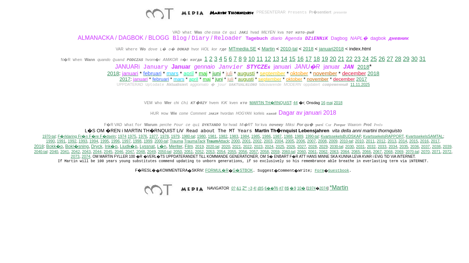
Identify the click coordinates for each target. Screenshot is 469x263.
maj (329, 102)
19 (325, 59)
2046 (119, 151)
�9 (293, 188)
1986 (266, 136)
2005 (289, 141)
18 (317, 59)
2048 (140, 151)
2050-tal (164, 152)
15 (292, 59)
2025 (279, 146)
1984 (244, 136)
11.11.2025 (360, 84)
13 (276, 59)
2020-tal (212, 147)
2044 (97, 151)
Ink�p (111, 146)
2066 (366, 151)
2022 (247, 146)
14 (284, 59)
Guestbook (338, 170)
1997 (126, 141)
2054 (221, 151)
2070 (425, 151)
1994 (93, 141)
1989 (298, 136)
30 (414, 59)
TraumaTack (194, 141)
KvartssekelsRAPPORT (383, 136)
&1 (238, 188)
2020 (225, 146)
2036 (414, 146)
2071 (436, 151)
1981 (212, 136)
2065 (355, 151)
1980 (201, 136)
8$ (287, 188)
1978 (164, 136)
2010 (359, 141)
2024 (269, 146)
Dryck (96, 146)
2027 (301, 146)
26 (382, 59)
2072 (447, 151)
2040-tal (40, 152)
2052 (199, 151)
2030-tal (336, 147)
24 (365, 59)
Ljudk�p (128, 146)
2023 (258, 146)
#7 (281, 188)
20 (333, 59)
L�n (161, 146)
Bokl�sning (77, 146)
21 (341, 59)
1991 (61, 141)
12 (267, 59)
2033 (382, 146)
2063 (334, 151)
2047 (129, 151)
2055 (232, 151)
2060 (301, 151)
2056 (243, 151)
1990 (50, 141)
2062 (323, 151)
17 (308, 59)
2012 (381, 141)
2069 (399, 151)
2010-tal (288, 49)
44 (295, 102)
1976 (142, 136)
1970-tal (49, 136)
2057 (253, 151)
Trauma (176, 141)
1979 (175, 136)
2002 (257, 141)
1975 (132, 136)
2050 (177, 151)
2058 (264, 151)
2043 (86, 151)
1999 (148, 141)
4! (255, 188)
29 (406, 59)
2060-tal (288, 152)
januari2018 (331, 49)
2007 (311, 141)
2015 (413, 141)
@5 (261, 188)
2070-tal (412, 152)
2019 (199, 146)
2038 (436, 146)
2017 (125, 79)
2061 (312, 151)
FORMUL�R (217, 170)
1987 (277, 136)
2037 (425, 146)
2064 (345, 151)
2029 (323, 146)
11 (259, 59)
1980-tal (188, 136)
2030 (349, 146)
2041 (64, 151)
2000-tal (161, 141)
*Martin (339, 187)
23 (357, 59)
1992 (72, 141)
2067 (377, 151)
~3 (250, 188)
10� (301, 188)
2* (244, 188)
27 (390, 59)
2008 (322, 141)
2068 (388, 151)
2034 (393, 146)
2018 (308, 49)
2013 (391, 141)
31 (422, 59)
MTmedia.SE (242, 49)
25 (373, 59)
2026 (290, 146)
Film (189, 146)
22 (349, 59)
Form (319, 170)
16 (300, 59)
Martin (268, 49)
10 (251, 59)
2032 (371, 146)
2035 (403, 146)
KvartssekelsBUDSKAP (341, 136)
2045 (108, 151)
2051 (188, 151)
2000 (235, 141)
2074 (86, 156)
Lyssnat (147, 146)
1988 (288, 136)
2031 (360, 146)
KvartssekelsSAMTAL (424, 136)
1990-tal (312, 136)
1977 (153, 136)
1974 (122, 136)
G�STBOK (243, 170)
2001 (246, 141)
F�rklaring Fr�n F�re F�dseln (87, 136)
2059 (275, 151)
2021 (236, 146)
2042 (75, 151)
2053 (210, 151)
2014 (402, 141)
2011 (370, 141)
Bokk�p (54, 146)
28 (398, 59)
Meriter (175, 146)
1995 (104, 141)
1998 (137, 141)
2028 (312, 146)
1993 (83, 141)
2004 (279, 141)
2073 (75, 156)
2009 (333, 141)
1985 (255, 136)
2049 (151, 151)
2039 (447, 146)
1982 (223, 136)
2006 (300, 141)
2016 (424, 141)
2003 (268, 141)
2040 (53, 151)
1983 (234, 136)
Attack (217, 141)
